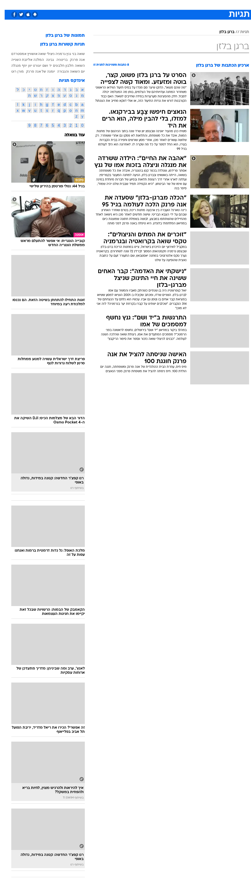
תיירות (104, 4)
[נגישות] (7, 4)
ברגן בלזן (222, 32)
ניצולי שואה (41, 54)
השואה (75, 65)
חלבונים (54, 65)
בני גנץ (67, 54)
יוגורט (32, 65)
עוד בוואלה (70, 135)
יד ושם (42, 65)
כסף (147, 4)
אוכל (134, 4)
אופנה (71, 4)
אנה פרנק (72, 60)
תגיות (240, 32)
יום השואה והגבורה (66, 71)
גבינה (45, 60)
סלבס (159, 4)
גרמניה (56, 54)
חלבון (65, 65)
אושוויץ (28, 54)
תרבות (173, 4)
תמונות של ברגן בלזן (60, 36)
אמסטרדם (14, 54)
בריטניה (57, 60)
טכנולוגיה (87, 4)
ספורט (188, 4)
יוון (25, 65)
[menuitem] (185, 4)
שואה (76, 54)
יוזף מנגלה (14, 65)
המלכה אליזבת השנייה (23, 60)
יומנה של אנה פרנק (35, 71)
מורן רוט (13, 71)
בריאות (120, 4)
